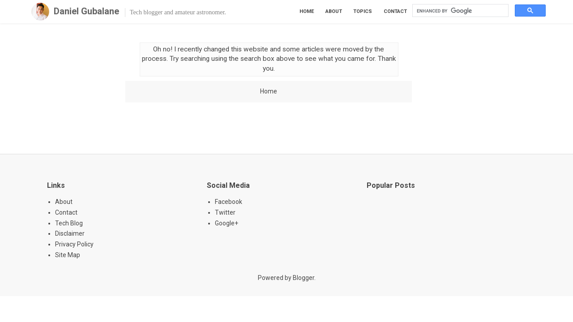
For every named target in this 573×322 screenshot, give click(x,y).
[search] (459, 11)
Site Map (67, 254)
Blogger (303, 277)
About (333, 11)
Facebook (228, 201)
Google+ (226, 223)
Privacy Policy (74, 244)
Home (306, 11)
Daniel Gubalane (86, 11)
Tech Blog (69, 223)
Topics (362, 11)
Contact (395, 11)
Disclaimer (70, 233)
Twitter (225, 212)
